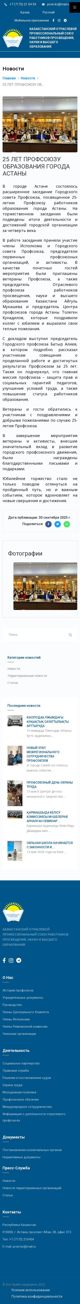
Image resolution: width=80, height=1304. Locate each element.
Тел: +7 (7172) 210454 (18, 1239)
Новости (28, 78)
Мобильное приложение (32, 20)
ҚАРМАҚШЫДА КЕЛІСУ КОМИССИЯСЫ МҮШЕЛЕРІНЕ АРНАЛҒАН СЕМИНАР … (47, 817)
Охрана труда (12, 1085)
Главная (9, 78)
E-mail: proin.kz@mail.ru (19, 1246)
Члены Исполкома (16, 1019)
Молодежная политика (19, 1092)
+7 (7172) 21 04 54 (22, 4)
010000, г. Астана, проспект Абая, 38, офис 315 (37, 1232)
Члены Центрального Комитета (26, 1012)
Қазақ (25, 12)
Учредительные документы (23, 998)
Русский (49, 12)
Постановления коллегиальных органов (32, 1150)
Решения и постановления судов (27, 1078)
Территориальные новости (27, 676)
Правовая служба (16, 1071)
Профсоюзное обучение (21, 1099)
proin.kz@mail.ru (58, 4)
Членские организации (19, 1034)
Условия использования (30, 1290)
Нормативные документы (21, 1157)
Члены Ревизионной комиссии (25, 1026)
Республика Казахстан (19, 1225)
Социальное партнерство (21, 1063)
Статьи (12, 683)
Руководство (12, 1005)
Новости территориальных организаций (32, 1188)
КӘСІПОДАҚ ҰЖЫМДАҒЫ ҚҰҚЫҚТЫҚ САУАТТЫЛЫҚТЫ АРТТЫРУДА (48, 722)
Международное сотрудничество (27, 1107)
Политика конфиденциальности (36, 1296)
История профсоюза (18, 990)
